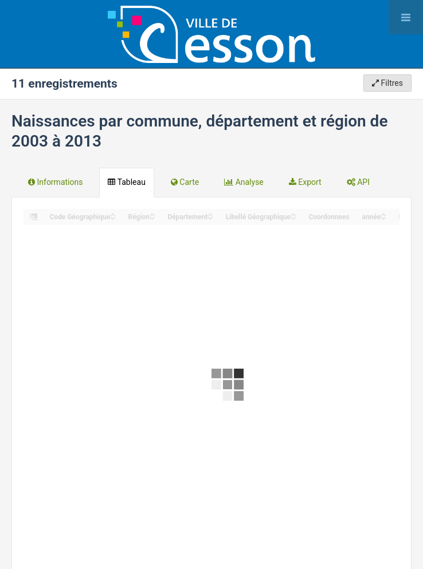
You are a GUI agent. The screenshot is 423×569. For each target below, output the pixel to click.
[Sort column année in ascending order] (383, 214)
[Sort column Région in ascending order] (152, 214)
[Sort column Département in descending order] (210, 217)
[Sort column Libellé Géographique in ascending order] (293, 214)
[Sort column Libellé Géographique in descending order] (293, 217)
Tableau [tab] (126, 182)
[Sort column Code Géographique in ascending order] (113, 214)
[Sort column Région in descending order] (152, 217)
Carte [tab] (185, 182)
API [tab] (358, 182)
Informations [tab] (55, 182)
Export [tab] (305, 182)
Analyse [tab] (244, 182)
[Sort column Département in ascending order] (210, 214)
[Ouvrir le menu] (406, 17)
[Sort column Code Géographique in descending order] (113, 217)
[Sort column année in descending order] (383, 217)
